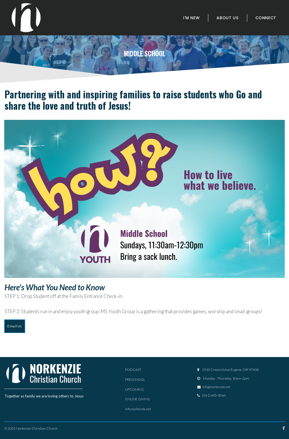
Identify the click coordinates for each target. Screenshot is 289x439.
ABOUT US (227, 18)
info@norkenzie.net (216, 387)
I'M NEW (191, 18)
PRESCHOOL (135, 380)
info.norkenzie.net (138, 408)
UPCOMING (134, 389)
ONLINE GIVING (137, 399)
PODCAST (133, 370)
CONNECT (265, 18)
